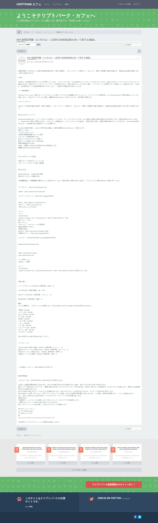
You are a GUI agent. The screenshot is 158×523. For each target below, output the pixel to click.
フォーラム (57, 4)
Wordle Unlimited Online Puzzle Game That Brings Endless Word (64, 448)
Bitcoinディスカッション (44, 32)
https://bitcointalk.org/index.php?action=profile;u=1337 (36, 418)
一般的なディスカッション (64, 32)
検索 (67, 4)
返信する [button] (21, 51)
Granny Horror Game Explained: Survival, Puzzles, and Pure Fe (96, 448)
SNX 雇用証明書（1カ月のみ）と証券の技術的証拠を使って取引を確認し (56, 39)
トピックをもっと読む (79, 470)
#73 (138, 58)
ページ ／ (136, 45)
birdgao (31, 62)
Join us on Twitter (114, 498)
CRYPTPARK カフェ (28, 4)
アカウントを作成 (124, 4)
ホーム (47, 4)
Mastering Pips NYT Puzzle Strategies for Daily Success (32, 448)
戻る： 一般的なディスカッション (28, 435)
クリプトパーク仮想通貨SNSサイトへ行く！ (113, 484)
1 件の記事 (128, 45)
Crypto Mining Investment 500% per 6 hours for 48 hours (128, 448)
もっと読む (31, 463)
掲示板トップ (28, 32)
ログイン (137, 4)
